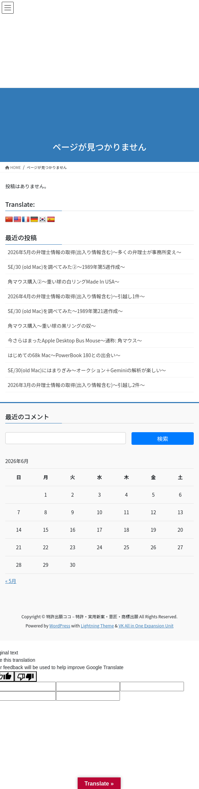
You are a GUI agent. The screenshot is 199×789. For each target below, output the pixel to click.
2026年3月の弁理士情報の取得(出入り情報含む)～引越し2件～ (76, 384)
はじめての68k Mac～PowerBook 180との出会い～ (64, 355)
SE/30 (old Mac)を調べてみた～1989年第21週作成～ (65, 310)
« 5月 (10, 580)
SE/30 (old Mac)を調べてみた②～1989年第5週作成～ (66, 266)
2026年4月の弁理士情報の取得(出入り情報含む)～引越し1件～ (76, 296)
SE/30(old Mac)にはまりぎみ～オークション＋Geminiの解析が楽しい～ (87, 370)
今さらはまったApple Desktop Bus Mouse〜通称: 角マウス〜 (75, 340)
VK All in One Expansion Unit (146, 625)
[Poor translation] (25, 676)
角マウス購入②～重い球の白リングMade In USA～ (63, 281)
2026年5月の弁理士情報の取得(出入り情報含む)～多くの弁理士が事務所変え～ (94, 252)
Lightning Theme (97, 625)
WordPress (59, 625)
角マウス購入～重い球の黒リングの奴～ (52, 325)
